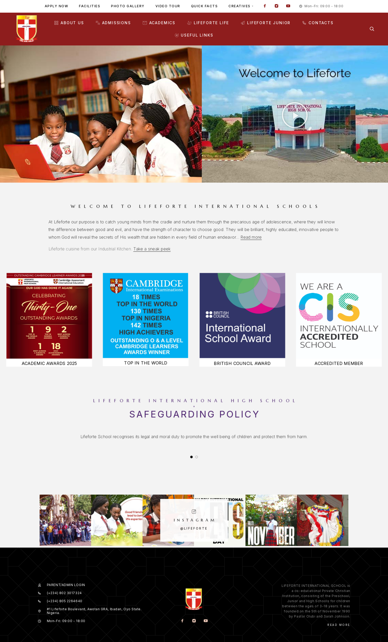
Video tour (167, 6)
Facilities (89, 6)
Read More (338, 604)
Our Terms (339, 628)
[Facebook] (265, 6)
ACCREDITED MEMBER (351, 367)
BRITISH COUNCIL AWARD (246, 367)
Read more (221, 236)
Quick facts (204, 6)
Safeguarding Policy (194, 415)
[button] (294, 115)
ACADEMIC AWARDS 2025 (37, 367)
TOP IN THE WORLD (141, 367)
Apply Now (56, 6)
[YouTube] (288, 6)
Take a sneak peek (174, 241)
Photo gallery (128, 6)
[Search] (372, 29)
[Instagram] (276, 6)
